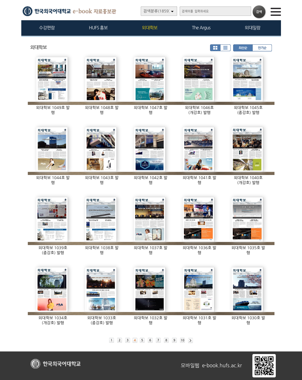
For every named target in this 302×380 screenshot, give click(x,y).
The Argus (201, 27)
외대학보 (150, 27)
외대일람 (252, 27)
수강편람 (47, 27)
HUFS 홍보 (98, 27)
